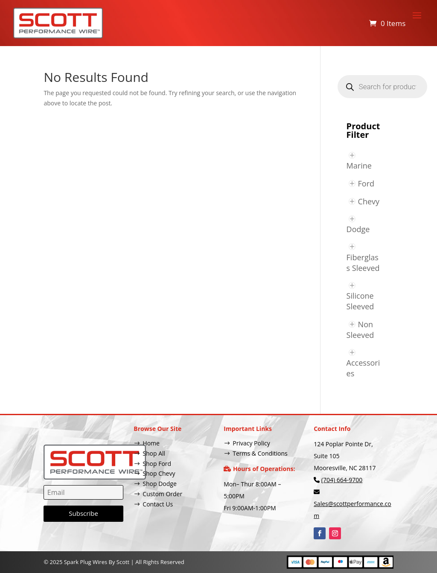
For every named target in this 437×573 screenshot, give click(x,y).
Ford (366, 183)
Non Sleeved (360, 329)
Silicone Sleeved (360, 301)
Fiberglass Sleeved (363, 262)
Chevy (369, 201)
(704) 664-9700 (341, 480)
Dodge (358, 229)
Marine (359, 165)
